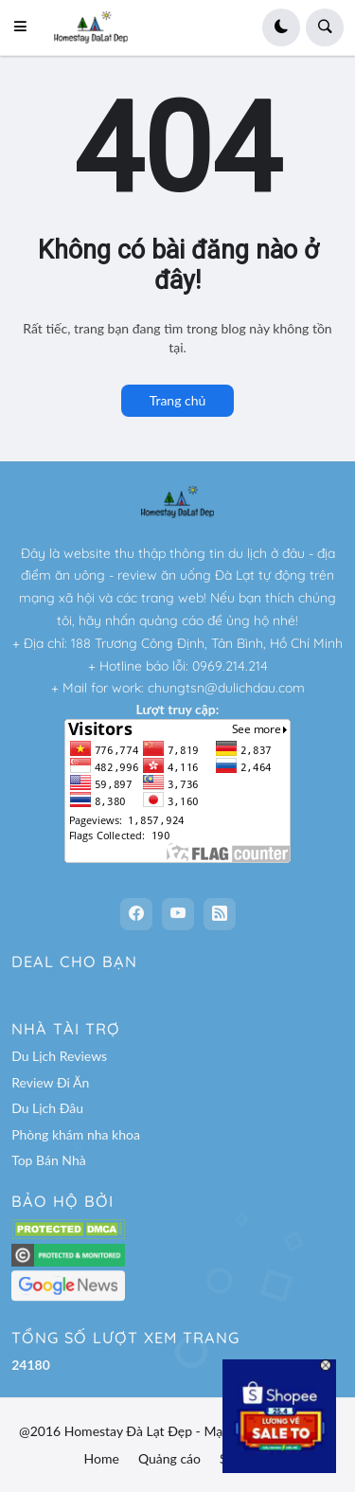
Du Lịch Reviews (59, 1056)
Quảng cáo (169, 1458)
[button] (25, 27)
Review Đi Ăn (50, 1082)
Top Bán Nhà (48, 1160)
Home (101, 1458)
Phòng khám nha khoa (75, 1134)
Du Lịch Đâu (47, 1108)
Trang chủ (178, 400)
